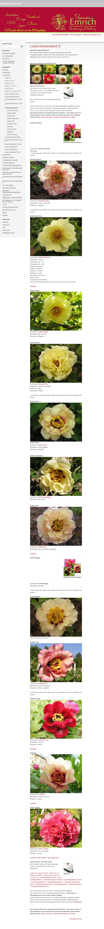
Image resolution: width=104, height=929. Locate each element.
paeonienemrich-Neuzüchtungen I (12, 177)
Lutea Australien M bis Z (12, 96)
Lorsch (4, 204)
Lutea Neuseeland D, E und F (13, 104)
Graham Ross (42, 683)
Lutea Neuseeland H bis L (13, 137)
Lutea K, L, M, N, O (11, 86)
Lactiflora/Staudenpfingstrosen (11, 165)
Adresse (5, 215)
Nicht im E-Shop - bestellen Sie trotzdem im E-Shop (58, 117)
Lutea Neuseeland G (11, 108)
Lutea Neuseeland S (11, 149)
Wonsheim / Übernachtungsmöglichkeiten (11, 191)
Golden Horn (11, 121)
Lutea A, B (8, 78)
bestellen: (33, 286)
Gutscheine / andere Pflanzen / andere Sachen (11, 173)
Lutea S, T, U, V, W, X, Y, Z (13, 91)
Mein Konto (5, 58)
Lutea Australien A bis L (12, 94)
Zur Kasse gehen (7, 56)
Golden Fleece (43, 384)
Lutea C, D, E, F (10, 80)
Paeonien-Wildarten (8, 163)
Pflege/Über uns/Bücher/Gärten (12, 197)
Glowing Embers (43, 201)
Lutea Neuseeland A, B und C (13, 100)
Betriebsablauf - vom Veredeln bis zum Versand (11, 201)
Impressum (5, 225)
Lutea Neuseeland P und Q (13, 144)
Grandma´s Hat (12, 124)
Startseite (5, 70)
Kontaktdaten (77, 902)
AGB (3, 227)
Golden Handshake (13, 118)
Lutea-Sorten (6, 75)
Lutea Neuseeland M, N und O (13, 140)
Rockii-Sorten (6, 155)
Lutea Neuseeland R (11, 147)
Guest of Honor (11, 129)
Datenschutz (6, 230)
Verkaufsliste (6, 72)
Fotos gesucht (6, 195)
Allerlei (4, 212)
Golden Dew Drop (12, 110)
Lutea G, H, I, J (9, 83)
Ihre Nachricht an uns (9, 210)
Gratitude (10, 126)
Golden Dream (11, 113)
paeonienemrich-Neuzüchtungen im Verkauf (12, 169)
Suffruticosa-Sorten (8, 157)
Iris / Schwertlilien (7, 185)
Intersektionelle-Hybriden (10, 160)
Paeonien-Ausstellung (9, 188)
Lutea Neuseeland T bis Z (13, 152)
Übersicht (10, 132)
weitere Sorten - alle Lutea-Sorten (48, 858)
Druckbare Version (76, 919)
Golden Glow (11, 116)
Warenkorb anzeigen (8, 53)
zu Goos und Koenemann (10, 207)
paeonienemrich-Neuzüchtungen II (12, 181)
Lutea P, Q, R (9, 88)
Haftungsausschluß (8, 233)
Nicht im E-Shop (12, 134)
